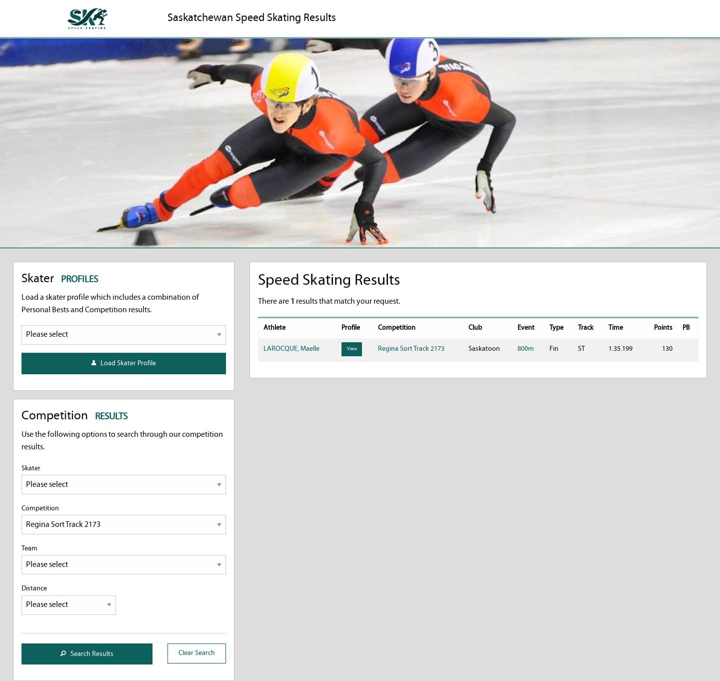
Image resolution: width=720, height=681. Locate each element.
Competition (124, 519)
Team (124, 559)
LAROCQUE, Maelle (292, 349)
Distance (69, 599)
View (352, 349)
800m (526, 349)
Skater (124, 479)
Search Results (87, 654)
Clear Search (196, 653)
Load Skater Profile (124, 363)
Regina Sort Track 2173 (411, 349)
